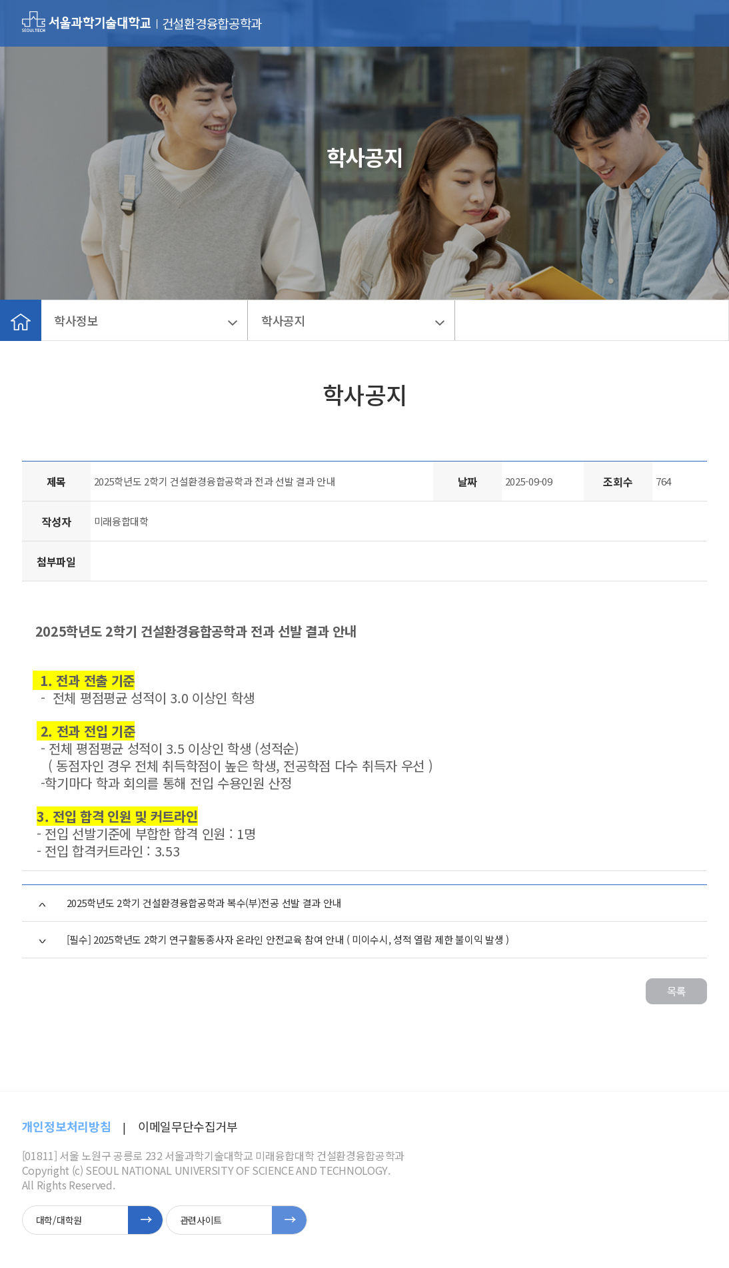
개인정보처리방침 (66, 1126)
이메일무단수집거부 (188, 1126)
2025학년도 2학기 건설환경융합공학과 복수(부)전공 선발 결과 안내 (204, 903)
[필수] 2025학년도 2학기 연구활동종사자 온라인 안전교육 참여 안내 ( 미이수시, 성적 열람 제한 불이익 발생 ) (288, 939)
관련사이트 (201, 1220)
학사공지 (283, 320)
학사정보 (76, 320)
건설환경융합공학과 (212, 23)
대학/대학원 (59, 1220)
